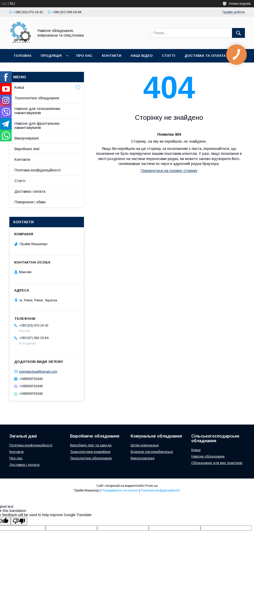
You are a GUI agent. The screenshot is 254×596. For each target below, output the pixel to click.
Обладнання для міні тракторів (216, 463)
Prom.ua (151, 486)
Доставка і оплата (30, 191)
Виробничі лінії (27, 149)
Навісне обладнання (207, 456)
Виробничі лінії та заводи (90, 445)
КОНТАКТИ (111, 56)
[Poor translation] (19, 521)
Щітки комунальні (145, 445)
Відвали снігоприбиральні (152, 452)
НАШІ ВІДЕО (142, 56)
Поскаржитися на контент (119, 490)
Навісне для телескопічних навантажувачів (37, 111)
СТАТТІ (168, 56)
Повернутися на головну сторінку (169, 171)
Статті (20, 181)
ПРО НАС (84, 56)
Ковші (19, 87)
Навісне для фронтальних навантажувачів (37, 125)
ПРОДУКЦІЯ (51, 56)
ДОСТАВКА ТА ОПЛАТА (205, 56)
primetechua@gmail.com (38, 371)
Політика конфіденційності (38, 170)
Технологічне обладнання (37, 98)
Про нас (16, 458)
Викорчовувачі (27, 138)
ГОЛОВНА (22, 56)
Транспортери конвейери (90, 452)
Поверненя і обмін (30, 202)
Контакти (22, 159)
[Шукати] (238, 33)
